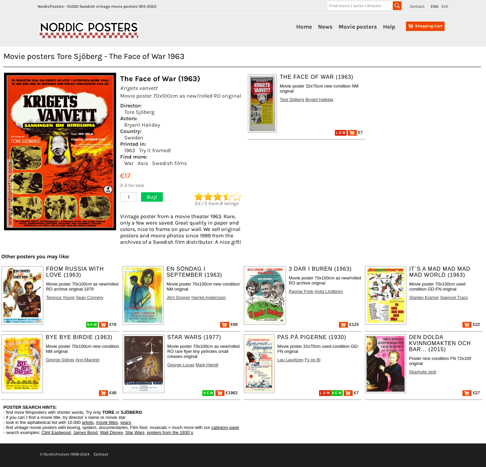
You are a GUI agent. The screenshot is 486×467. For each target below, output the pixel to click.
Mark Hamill (207, 364)
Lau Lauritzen (290, 359)
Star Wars (134, 432)
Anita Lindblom (328, 291)
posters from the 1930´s (170, 432)
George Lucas (180, 364)
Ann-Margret (87, 359)
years (125, 422)
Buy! (152, 197)
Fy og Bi (312, 359)
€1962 (226, 392)
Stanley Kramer (424, 297)
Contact (417, 6)
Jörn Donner (178, 297)
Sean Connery (89, 297)
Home (304, 26)
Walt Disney (111, 432)
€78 (107, 324)
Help (389, 26)
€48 (107, 392)
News (325, 26)
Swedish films (169, 163)
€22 (471, 324)
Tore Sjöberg (139, 112)
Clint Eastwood (56, 432)
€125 (349, 324)
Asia (143, 163)
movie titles (107, 422)
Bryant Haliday (142, 125)
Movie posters (358, 26)
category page (225, 427)
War (129, 163)
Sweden (133, 137)
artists (88, 422)
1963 (129, 150)
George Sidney (60, 359)
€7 (355, 132)
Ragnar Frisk (301, 291)
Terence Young (60, 297)
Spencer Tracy (454, 297)
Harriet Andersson (209, 297)
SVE (444, 6)
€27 (471, 392)
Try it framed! (155, 150)
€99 (229, 324)
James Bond (85, 432)
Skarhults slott (422, 371)
